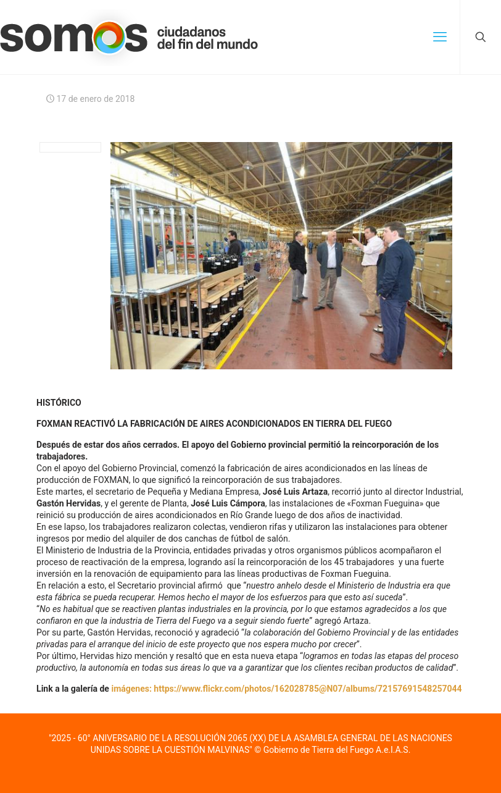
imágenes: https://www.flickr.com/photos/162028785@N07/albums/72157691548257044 (286, 689)
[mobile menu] (439, 37)
